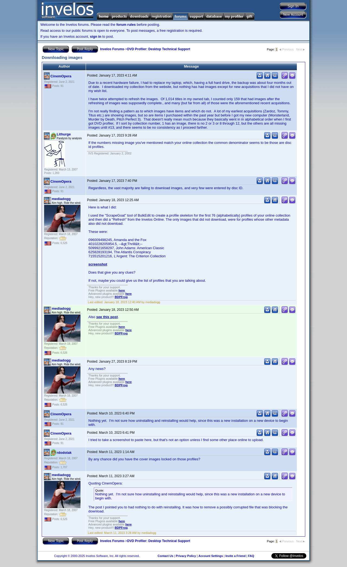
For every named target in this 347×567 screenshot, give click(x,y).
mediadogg (61, 199)
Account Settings (210, 556)
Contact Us (165, 556)
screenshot (97, 264)
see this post (107, 317)
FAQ (251, 556)
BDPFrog (121, 297)
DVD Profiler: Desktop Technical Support (158, 49)
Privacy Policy (186, 556)
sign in (95, 36)
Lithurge (64, 134)
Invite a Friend (235, 556)
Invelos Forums (112, 49)
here (121, 290)
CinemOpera (60, 76)
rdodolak (64, 453)
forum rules (126, 25)
